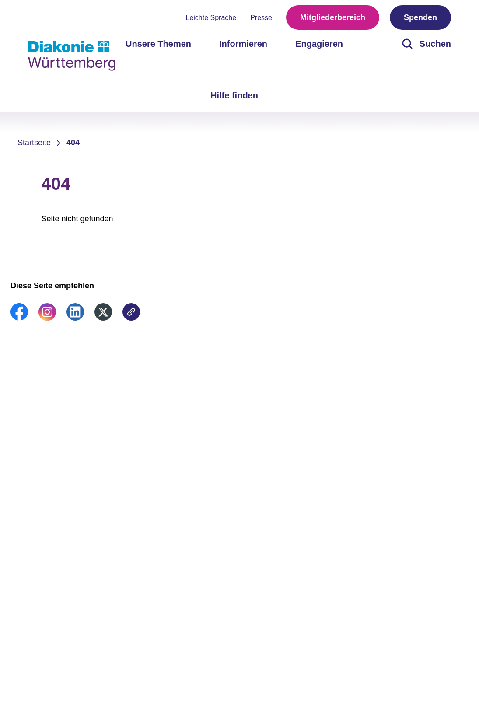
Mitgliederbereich (332, 17)
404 (73, 142)
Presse (261, 17)
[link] (19, 318)
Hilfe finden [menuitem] (234, 95)
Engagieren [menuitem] (319, 44)
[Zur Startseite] (71, 56)
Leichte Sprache (211, 17)
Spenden (420, 17)
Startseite (34, 142)
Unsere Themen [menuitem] (158, 44)
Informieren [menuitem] (243, 44)
